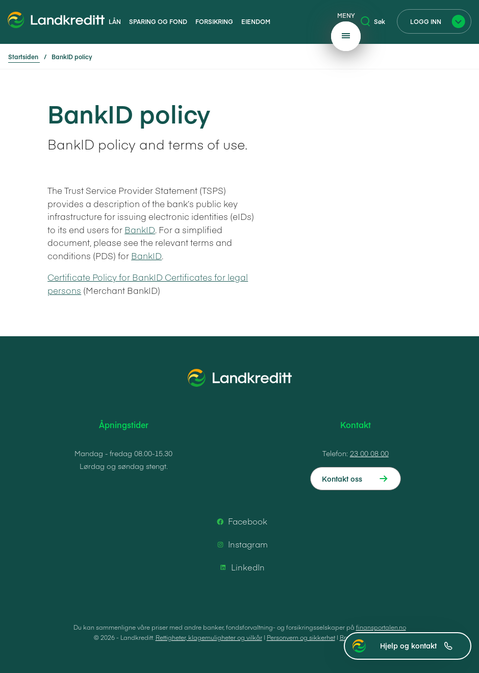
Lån (115, 21)
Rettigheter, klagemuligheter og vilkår (209, 637)
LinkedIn (241, 567)
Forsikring (214, 21)
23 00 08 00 (369, 453)
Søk (373, 21)
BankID (139, 229)
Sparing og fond (158, 21)
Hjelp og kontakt (416, 645)
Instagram (241, 544)
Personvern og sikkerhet (301, 637)
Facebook (240, 521)
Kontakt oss (342, 478)
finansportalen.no (381, 627)
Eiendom (255, 21)
